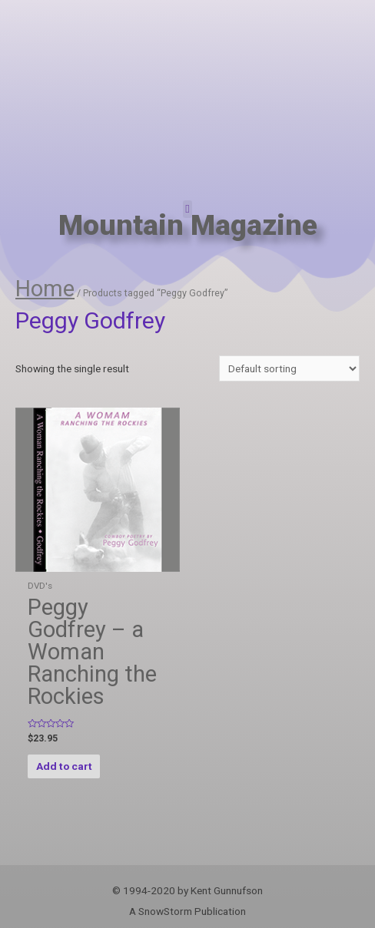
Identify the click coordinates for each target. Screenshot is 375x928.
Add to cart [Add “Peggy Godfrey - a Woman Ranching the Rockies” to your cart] (64, 766)
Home (45, 289)
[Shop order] (289, 368)
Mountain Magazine (187, 225)
